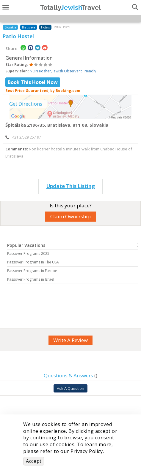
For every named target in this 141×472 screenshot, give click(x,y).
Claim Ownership (70, 216)
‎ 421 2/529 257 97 (23, 137)
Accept (34, 461)
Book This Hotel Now (33, 82)
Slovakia (10, 27)
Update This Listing (70, 186)
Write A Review (70, 340)
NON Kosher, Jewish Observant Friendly (63, 71)
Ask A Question (70, 388)
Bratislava (28, 27)
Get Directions (25, 103)
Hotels (45, 27)
